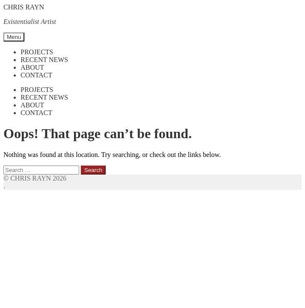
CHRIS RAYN (23, 7)
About (32, 67)
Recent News (44, 59)
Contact (36, 75)
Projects (37, 52)
